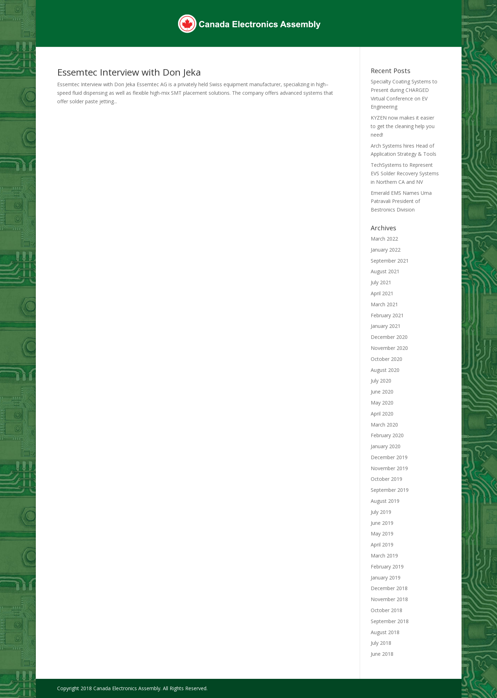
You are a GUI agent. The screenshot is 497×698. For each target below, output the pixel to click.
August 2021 (385, 271)
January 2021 (386, 326)
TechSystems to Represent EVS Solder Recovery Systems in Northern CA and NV (405, 173)
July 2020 (381, 380)
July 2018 (381, 642)
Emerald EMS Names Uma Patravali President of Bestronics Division (401, 201)
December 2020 (389, 337)
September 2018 (390, 621)
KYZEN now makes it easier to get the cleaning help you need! (403, 126)
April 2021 (382, 293)
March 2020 (384, 424)
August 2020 (385, 370)
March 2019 (384, 555)
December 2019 (389, 457)
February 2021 (387, 315)
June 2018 (382, 653)
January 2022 (386, 249)
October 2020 (386, 359)
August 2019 (385, 501)
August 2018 (385, 632)
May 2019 (382, 533)
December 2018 (389, 588)
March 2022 (384, 238)
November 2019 (389, 468)
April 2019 (382, 544)
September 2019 (390, 490)
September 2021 (390, 260)
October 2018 (386, 610)
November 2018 (389, 599)
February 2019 (387, 566)
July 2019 (381, 512)
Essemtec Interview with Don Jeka (129, 72)
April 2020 (382, 413)
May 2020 (382, 402)
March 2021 (384, 304)
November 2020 (389, 348)
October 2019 (386, 479)
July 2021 (381, 282)
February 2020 (387, 435)
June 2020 (382, 391)
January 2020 (386, 446)
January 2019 (386, 577)
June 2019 (382, 523)
